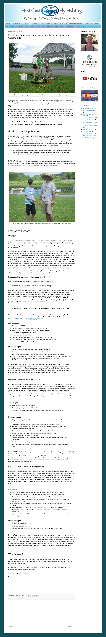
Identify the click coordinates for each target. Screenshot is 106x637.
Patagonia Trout (45, 23)
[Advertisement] (41, 612)
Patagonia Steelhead (88, 133)
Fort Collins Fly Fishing (89, 110)
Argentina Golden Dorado (92, 23)
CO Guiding (26, 23)
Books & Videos (47, 26)
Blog (84, 26)
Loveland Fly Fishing (88, 138)
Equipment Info (23, 26)
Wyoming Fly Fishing (88, 129)
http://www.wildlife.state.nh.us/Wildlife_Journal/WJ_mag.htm (28, 140)
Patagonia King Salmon (75, 23)
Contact (78, 26)
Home (42, 626)
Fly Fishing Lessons (18, 598)
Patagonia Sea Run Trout (60, 23)
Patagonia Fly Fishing (89, 118)
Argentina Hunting (12, 26)
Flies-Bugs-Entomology (89, 135)
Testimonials (69, 26)
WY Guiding (35, 23)
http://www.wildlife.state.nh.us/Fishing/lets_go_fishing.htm (25, 319)
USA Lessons (16, 23)
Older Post (71, 626)
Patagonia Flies (87, 131)
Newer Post (12, 626)
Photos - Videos (59, 26)
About (8, 23)
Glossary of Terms (35, 26)
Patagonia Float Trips (88, 120)
